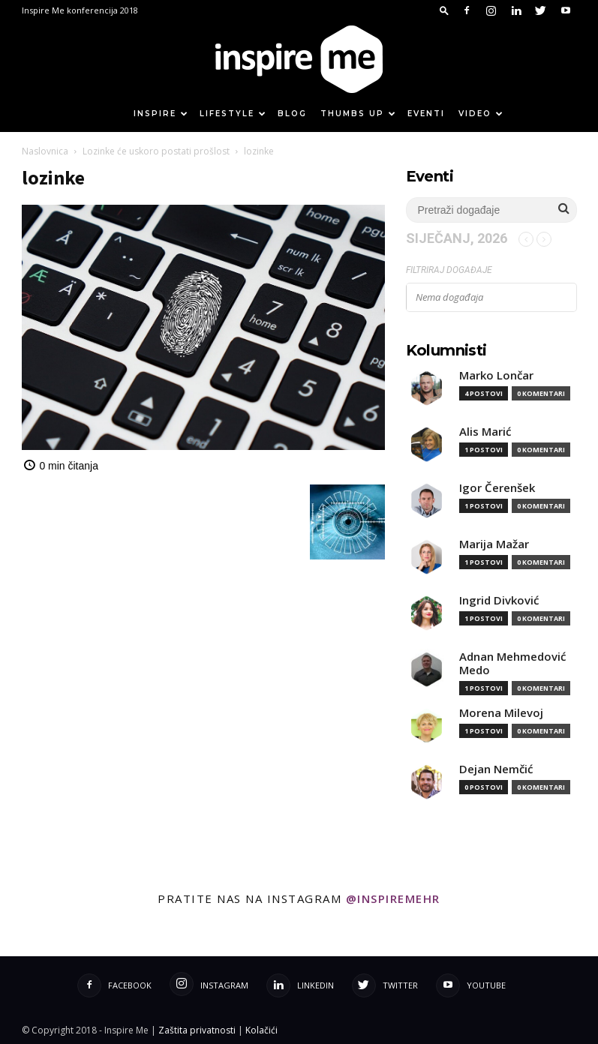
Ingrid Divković (499, 600)
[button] (444, 10)
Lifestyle (233, 113)
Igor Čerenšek (497, 488)
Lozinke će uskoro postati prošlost (156, 151)
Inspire (161, 113)
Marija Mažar (494, 544)
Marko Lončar (496, 375)
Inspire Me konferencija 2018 (80, 10)
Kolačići (261, 1030)
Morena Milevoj (501, 713)
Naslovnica (45, 151)
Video (481, 113)
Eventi (426, 113)
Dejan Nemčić (496, 769)
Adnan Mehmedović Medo (512, 663)
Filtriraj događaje (449, 270)
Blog (292, 113)
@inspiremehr (393, 898)
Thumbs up (358, 113)
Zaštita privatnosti (197, 1030)
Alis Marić (485, 431)
